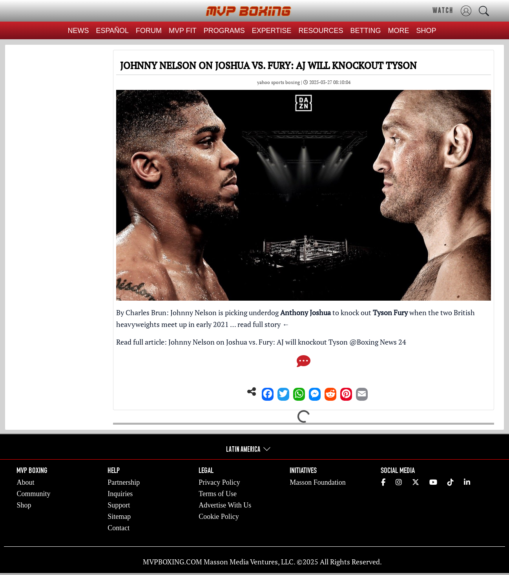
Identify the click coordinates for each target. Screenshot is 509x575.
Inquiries (120, 494)
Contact (119, 528)
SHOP (426, 31)
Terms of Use (218, 494)
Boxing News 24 (381, 342)
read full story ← (263, 324)
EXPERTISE (272, 31)
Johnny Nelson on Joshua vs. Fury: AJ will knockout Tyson (258, 342)
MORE (398, 31)
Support (119, 505)
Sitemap (119, 516)
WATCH (442, 10)
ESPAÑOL (112, 31)
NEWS (78, 31)
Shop (23, 505)
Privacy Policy (219, 482)
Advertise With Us (225, 505)
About (25, 482)
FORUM (149, 31)
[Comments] (303, 363)
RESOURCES (321, 31)
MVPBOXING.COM (172, 561)
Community (33, 494)
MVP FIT (183, 31)
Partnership (124, 482)
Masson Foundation (318, 482)
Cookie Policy (219, 516)
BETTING (365, 31)
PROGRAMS (224, 31)
